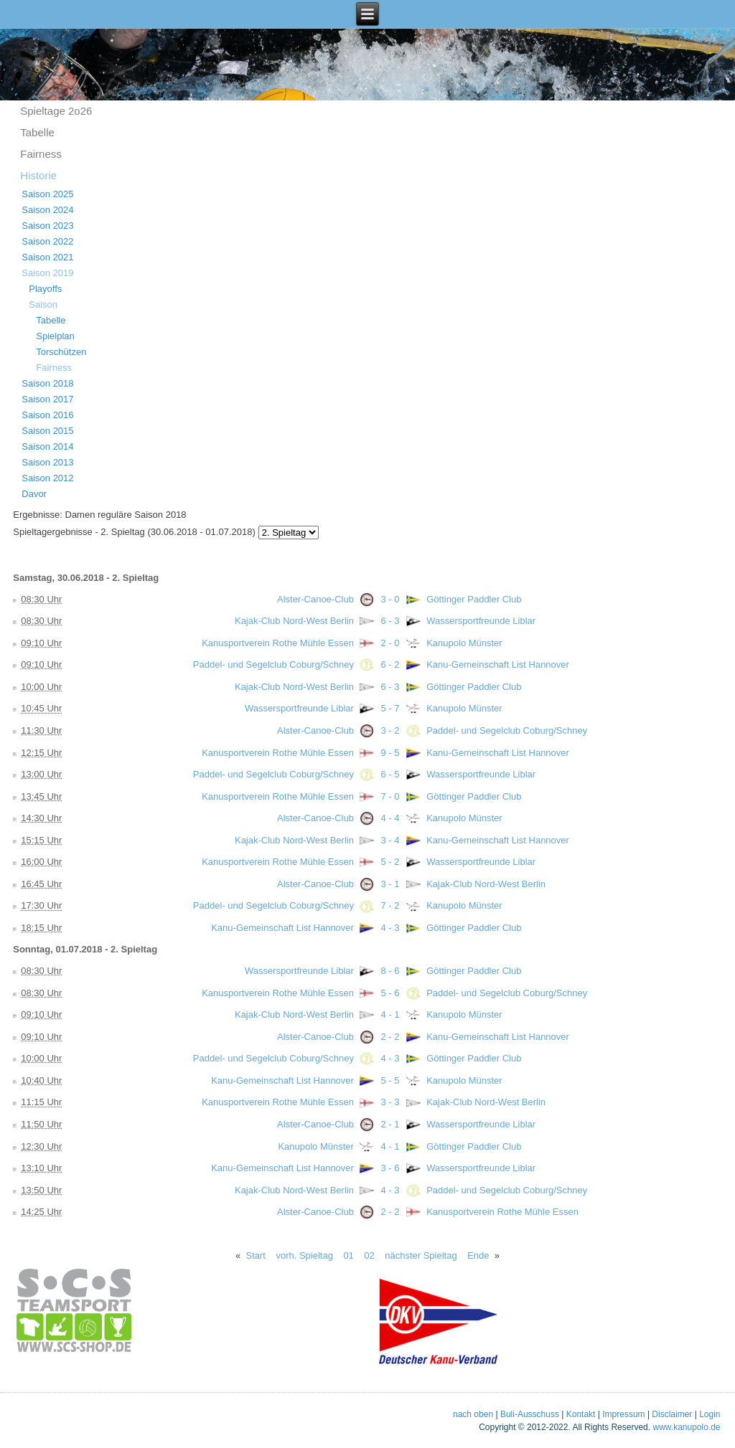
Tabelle (37, 132)
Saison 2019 (47, 273)
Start (256, 1255)
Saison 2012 (47, 478)
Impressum (623, 1414)
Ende (478, 1255)
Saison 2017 (47, 399)
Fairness (41, 154)
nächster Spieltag (421, 1255)
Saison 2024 (47, 209)
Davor (34, 493)
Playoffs (45, 288)
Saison (43, 304)
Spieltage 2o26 (56, 111)
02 (369, 1255)
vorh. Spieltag (304, 1255)
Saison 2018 (47, 383)
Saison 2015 (47, 430)
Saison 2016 (47, 415)
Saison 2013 (47, 462)
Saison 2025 (47, 194)
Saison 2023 (47, 225)
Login (709, 1414)
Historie (38, 175)
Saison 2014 (47, 446)
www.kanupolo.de (686, 1427)
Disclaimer (672, 1414)
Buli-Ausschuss (529, 1414)
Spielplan (55, 336)
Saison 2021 (47, 257)
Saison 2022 (47, 241)
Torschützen (61, 351)
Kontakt (581, 1414)
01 (348, 1255)
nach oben (473, 1414)
